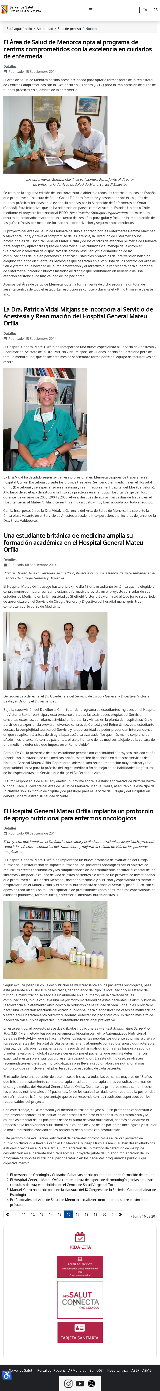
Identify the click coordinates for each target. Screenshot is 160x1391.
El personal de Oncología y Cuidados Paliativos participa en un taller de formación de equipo (82, 1174)
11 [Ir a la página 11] (24, 1214)
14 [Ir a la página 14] (50, 1214)
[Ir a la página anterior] (15, 1214)
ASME (146, 1370)
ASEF (135, 1370)
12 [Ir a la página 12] (33, 1214)
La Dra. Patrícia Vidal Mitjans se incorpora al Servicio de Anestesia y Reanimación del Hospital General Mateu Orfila (78, 316)
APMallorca (77, 1370)
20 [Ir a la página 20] (104, 1214)
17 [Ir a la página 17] (77, 1214)
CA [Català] (144, 9)
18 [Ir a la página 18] (86, 1214)
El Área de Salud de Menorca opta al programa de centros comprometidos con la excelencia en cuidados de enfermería (77, 49)
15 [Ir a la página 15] (59, 1214)
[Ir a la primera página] (7, 1214)
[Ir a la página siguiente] (112, 1214)
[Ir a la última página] (120, 1214)
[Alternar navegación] (90, 10)
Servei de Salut (20, 1370)
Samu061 (97, 1370)
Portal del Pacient (51, 1370)
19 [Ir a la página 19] (95, 1214)
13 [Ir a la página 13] (42, 1214)
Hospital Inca (117, 1370)
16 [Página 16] (68, 1214)
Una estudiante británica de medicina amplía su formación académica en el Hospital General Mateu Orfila (73, 542)
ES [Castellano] (155, 9)
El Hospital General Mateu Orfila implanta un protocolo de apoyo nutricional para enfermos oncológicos (78, 814)
